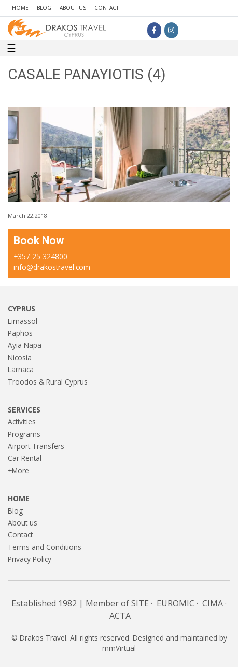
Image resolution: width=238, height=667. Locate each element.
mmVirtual (119, 648)
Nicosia (20, 357)
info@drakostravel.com (51, 267)
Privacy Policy (29, 559)
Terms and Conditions (44, 547)
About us (73, 7)
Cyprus (21, 309)
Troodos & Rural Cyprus (48, 382)
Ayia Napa (24, 345)
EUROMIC (175, 603)
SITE (140, 603)
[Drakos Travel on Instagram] (171, 30)
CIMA (212, 603)
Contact (106, 7)
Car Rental (24, 458)
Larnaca (21, 369)
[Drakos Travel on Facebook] (154, 30)
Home (20, 7)
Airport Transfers (36, 446)
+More (18, 470)
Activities (22, 422)
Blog (44, 7)
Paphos (20, 333)
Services (24, 410)
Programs (24, 434)
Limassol (22, 321)
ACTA (120, 615)
